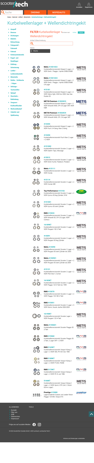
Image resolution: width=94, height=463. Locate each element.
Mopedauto (58, 12)
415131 (47, 269)
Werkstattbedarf (16, 109)
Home (9, 17)
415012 (47, 157)
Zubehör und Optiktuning (15, 113)
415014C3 (53, 67)
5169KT (51, 347)
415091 (47, 236)
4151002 (47, 146)
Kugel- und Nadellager (14, 59)
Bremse (13, 32)
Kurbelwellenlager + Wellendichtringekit (44, 17)
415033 (51, 213)
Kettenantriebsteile (17, 55)
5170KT (51, 369)
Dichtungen (15, 36)
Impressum (15, 419)
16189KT (47, 225)
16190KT (47, 314)
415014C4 (53, 78)
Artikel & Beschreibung (38, 40)
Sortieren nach (66, 32)
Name (81, 32)
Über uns (14, 412)
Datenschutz (15, 416)
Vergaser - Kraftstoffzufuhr (16, 104)
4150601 (52, 325)
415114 (47, 180)
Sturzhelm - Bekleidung (15, 97)
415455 (47, 124)
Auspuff (13, 29)
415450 (47, 135)
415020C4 (62, 113)
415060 (51, 336)
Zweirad (35, 12)
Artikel (20, 17)
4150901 (52, 258)
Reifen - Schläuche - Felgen (17, 81)
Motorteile (27, 17)
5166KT (47, 381)
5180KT (51, 358)
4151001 (47, 202)
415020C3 (62, 101)
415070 (51, 291)
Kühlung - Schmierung (15, 65)
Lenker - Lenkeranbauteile (17, 72)
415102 (61, 191)
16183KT (47, 280)
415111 (52, 168)
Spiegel (13, 93)
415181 (47, 90)
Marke (32, 48)
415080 (54, 392)
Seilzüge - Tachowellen (15, 88)
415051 (51, 303)
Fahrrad (13, 52)
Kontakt (14, 410)
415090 (52, 247)
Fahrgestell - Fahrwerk (15, 46)
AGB (12, 414)
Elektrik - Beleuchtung (15, 40)
